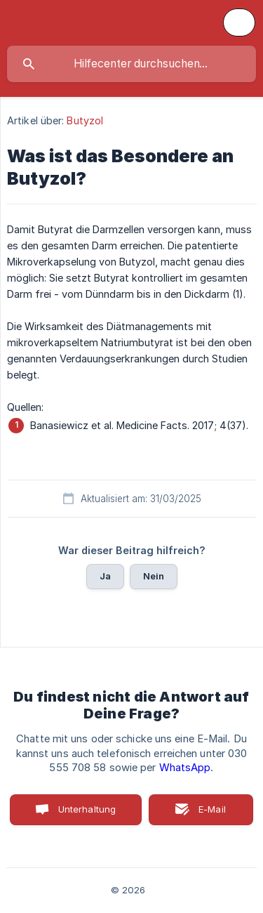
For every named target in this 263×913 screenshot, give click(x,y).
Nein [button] (154, 576)
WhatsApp (185, 767)
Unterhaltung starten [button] (87, 814)
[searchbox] (131, 64)
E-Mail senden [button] (205, 814)
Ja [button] (105, 576)
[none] (239, 22)
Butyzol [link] (85, 120)
